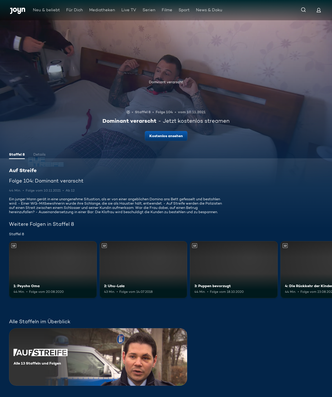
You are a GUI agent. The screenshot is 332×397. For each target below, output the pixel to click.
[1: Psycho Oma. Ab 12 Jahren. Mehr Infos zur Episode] (53, 269)
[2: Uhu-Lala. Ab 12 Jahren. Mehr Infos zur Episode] (143, 269)
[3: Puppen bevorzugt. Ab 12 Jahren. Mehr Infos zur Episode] (234, 269)
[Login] (318, 10)
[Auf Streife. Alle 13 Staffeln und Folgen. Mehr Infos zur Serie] (98, 357)
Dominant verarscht (166, 82)
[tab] (17, 155)
